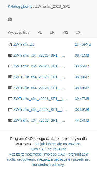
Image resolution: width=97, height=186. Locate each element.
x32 (65, 32)
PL (40, 32)
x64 (79, 32)
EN (52, 32)
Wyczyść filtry (19, 32)
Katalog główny (20, 6)
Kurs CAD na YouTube (48, 149)
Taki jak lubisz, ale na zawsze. (57, 144)
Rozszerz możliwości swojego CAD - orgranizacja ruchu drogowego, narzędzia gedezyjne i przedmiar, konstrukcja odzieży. (48, 159)
